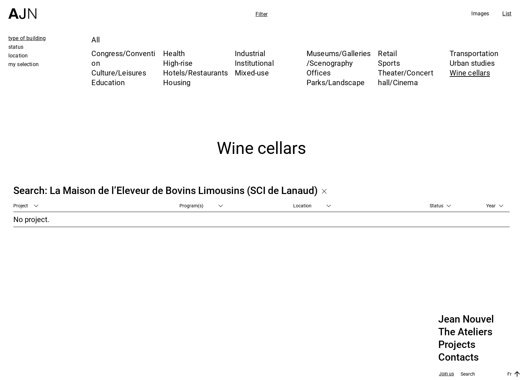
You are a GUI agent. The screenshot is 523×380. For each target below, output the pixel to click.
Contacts (458, 357)
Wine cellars (470, 72)
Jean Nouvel (466, 319)
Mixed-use (252, 72)
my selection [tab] (23, 64)
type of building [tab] (27, 38)
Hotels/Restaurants (195, 72)
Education (108, 82)
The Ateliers (465, 332)
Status (440, 205)
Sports (389, 63)
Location (312, 205)
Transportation (474, 53)
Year (494, 205)
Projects (456, 344)
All (95, 39)
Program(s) (201, 205)
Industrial (250, 53)
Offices (319, 72)
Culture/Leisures (118, 72)
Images (480, 13)
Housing (177, 82)
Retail (387, 53)
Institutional (254, 63)
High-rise (177, 63)
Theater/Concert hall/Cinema (405, 77)
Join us (446, 374)
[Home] (22, 9)
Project (25, 205)
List (506, 13)
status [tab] (15, 46)
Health (174, 53)
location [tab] (18, 55)
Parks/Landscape (336, 82)
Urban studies (472, 63)
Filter (261, 14)
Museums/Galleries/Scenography (339, 58)
